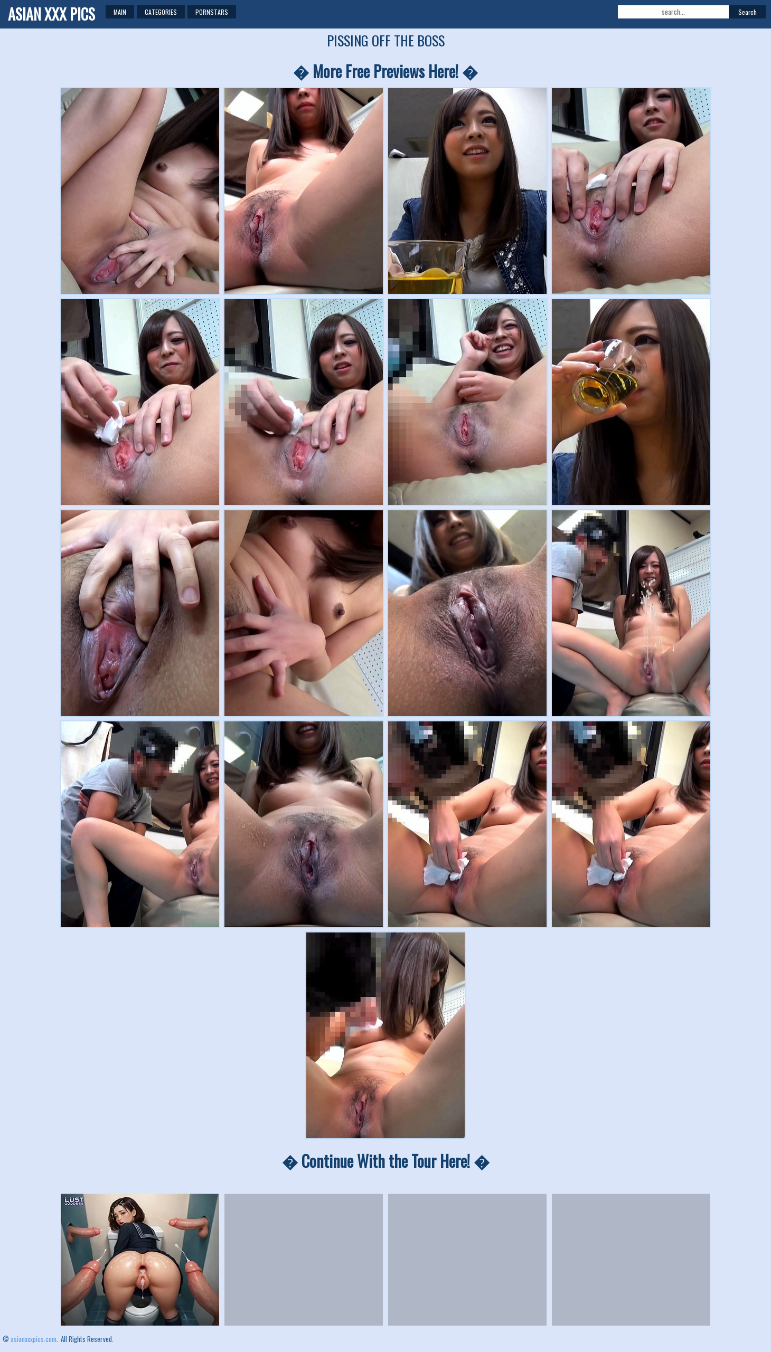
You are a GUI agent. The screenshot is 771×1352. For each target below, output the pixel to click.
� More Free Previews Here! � (385, 71)
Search (747, 11)
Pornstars (211, 11)
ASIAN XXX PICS (51, 14)
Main (120, 11)
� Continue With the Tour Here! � (386, 1161)
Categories (161, 11)
